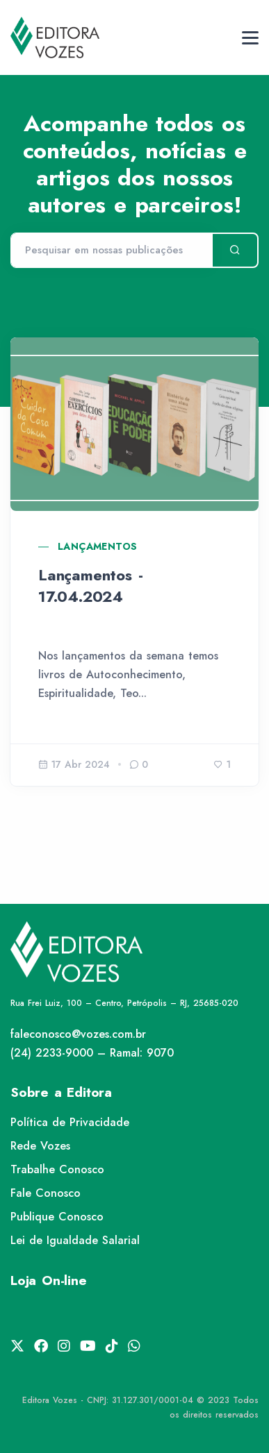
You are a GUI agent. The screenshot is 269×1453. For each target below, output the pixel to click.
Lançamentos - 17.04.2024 (90, 585)
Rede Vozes (40, 1146)
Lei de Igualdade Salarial (75, 1240)
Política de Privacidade (69, 1122)
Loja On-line (48, 1280)
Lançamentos (97, 546)
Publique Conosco (57, 1217)
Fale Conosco (45, 1193)
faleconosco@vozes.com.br (78, 1034)
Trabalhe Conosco (57, 1169)
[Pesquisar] (111, 251)
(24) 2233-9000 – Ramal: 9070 (92, 1053)
